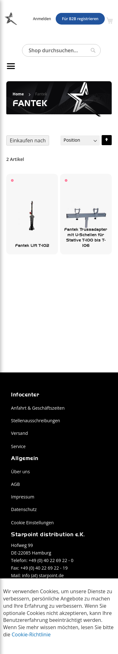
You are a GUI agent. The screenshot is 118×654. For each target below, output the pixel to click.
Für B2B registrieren (80, 18)
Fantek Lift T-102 (32, 245)
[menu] (50, 66)
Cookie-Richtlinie (31, 634)
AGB (15, 484)
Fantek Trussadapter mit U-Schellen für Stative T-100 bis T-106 (85, 237)
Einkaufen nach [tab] (28, 140)
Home (19, 94)
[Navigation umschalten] (9, 66)
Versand (19, 433)
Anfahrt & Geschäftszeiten (38, 408)
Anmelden (42, 18)
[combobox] (61, 50)
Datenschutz (24, 509)
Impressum (22, 497)
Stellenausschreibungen (35, 421)
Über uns (20, 472)
